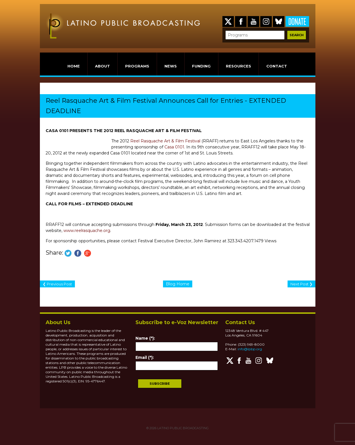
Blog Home (177, 284)
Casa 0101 (174, 147)
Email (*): (144, 357)
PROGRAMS (137, 66)
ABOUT (102, 66)
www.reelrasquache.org (86, 230)
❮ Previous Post (57, 284)
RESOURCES (238, 66)
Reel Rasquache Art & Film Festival (165, 141)
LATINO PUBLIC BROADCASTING (182, 428)
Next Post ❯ (301, 284)
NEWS (170, 66)
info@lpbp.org (250, 349)
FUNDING (201, 66)
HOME (73, 66)
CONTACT (276, 66)
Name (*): (145, 338)
